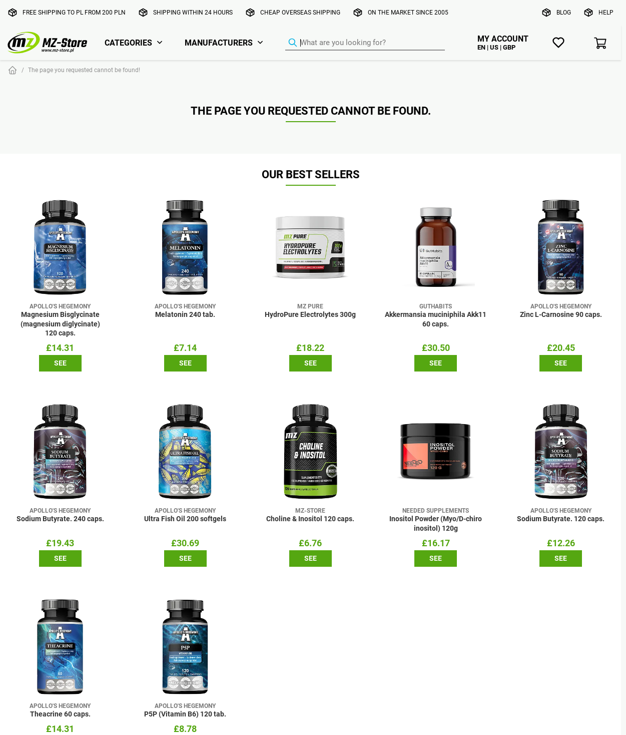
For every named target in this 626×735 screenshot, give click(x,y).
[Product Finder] (365, 43)
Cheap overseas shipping (300, 12)
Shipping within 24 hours (193, 12)
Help (605, 12)
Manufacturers (219, 43)
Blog (563, 12)
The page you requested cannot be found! (84, 70)
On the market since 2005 (408, 12)
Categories (128, 43)
